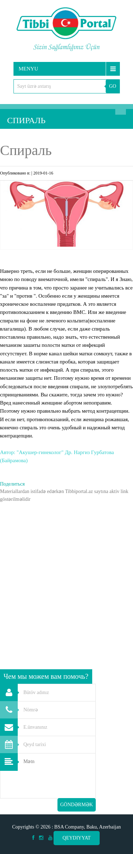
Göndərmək (76, 804)
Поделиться (12, 484)
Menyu (28, 68)
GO (112, 86)
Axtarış (120, 109)
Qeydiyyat (76, 838)
